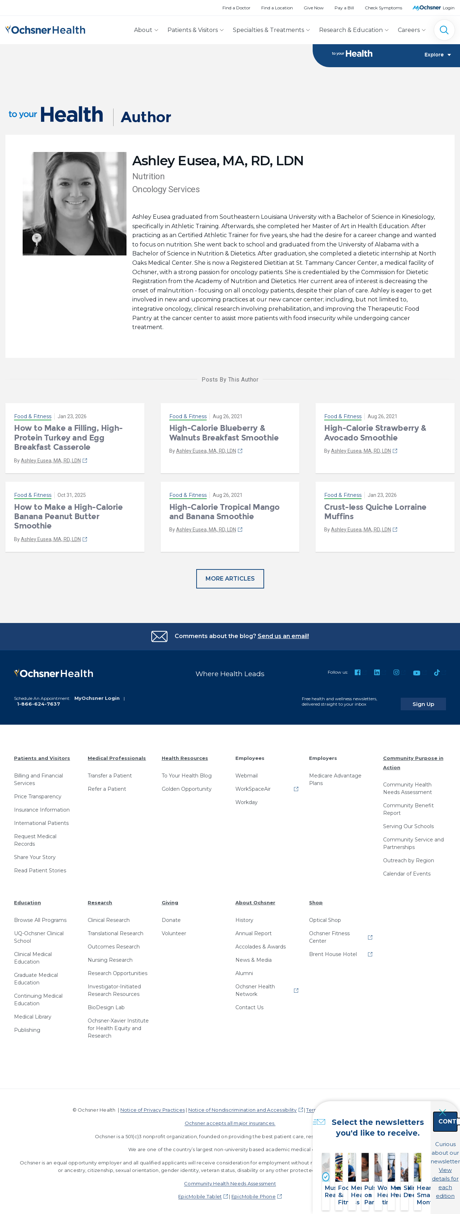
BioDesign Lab (106, 1004)
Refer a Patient (107, 785)
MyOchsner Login (97, 694)
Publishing (27, 1026)
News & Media (253, 956)
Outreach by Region (408, 857)
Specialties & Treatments (268, 30)
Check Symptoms (383, 7)
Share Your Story (35, 853)
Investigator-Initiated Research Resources (114, 987)
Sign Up (432, 700)
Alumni (244, 969)
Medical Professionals (117, 754)
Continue (414, 1142)
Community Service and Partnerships (413, 840)
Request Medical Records (35, 837)
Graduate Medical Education (36, 975)
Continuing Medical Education (38, 996)
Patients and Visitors (42, 754)
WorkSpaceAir (253, 785)
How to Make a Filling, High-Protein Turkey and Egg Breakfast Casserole (68, 439)
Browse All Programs (40, 916)
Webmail (246, 772)
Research (100, 899)
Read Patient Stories (40, 867)
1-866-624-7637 (38, 700)
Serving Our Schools (408, 823)
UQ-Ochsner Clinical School (39, 934)
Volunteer (174, 930)
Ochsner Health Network (255, 987)
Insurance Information (42, 806)
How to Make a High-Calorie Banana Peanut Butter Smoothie (68, 518)
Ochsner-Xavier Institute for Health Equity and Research (118, 1024)
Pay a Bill (344, 7)
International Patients (41, 819)
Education (27, 899)
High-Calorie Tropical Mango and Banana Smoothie (224, 513)
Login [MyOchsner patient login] (449, 7)
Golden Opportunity (187, 785)
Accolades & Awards (260, 943)
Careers (409, 30)
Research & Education (351, 30)
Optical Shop (325, 916)
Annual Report (253, 930)
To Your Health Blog (187, 772)
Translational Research (115, 930)
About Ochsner (255, 899)
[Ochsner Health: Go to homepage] (45, 28)
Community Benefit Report (408, 806)
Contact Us (249, 1004)
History (244, 916)
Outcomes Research (114, 943)
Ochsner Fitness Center (329, 934)
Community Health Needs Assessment (407, 785)
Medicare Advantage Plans (335, 776)
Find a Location (277, 7)
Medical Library (32, 1013)
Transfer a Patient (110, 772)
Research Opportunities (117, 969)
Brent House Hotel (333, 950)
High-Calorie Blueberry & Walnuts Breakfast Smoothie (224, 434)
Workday (246, 798)
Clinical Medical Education (33, 954)
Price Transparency (37, 793)
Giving (170, 899)
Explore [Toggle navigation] (437, 56)
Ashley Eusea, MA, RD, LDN (51, 462)
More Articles (230, 580)
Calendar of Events (407, 870)
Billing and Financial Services (38, 776)
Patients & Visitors (192, 30)
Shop (316, 899)
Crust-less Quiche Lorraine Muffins (375, 513)
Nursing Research (110, 956)
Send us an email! (283, 637)
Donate (171, 916)
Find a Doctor (236, 7)
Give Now (314, 7)
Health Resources (185, 754)
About (143, 30)
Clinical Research (109, 916)
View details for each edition (414, 1173)
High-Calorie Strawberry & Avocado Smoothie (375, 434)
